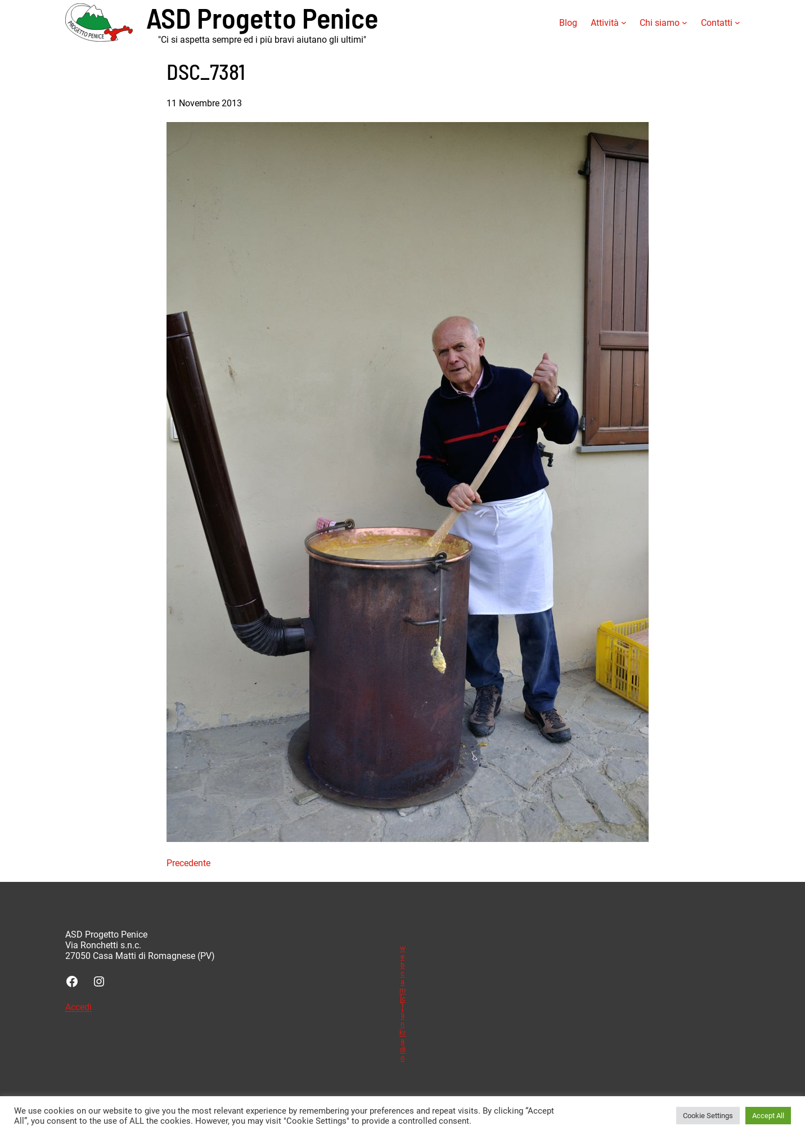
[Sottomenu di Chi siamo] (684, 22)
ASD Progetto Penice (262, 17)
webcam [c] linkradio (402, 1003)
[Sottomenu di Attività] (624, 22)
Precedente (188, 863)
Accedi (78, 1007)
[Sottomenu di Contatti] (737, 22)
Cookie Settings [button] (708, 1115)
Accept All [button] (768, 1115)
